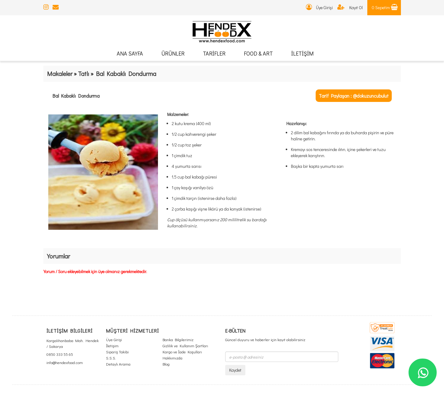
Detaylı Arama (118, 363)
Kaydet (235, 370)
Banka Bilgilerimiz (178, 339)
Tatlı (83, 74)
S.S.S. (111, 357)
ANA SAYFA (130, 53)
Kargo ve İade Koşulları (182, 351)
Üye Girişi (319, 7)
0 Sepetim (385, 7)
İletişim (112, 345)
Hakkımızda (172, 357)
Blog (166, 363)
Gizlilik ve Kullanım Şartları (185, 345)
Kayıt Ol (350, 7)
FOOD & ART (258, 53)
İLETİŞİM (302, 53)
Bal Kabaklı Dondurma (76, 95)
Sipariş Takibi (117, 351)
